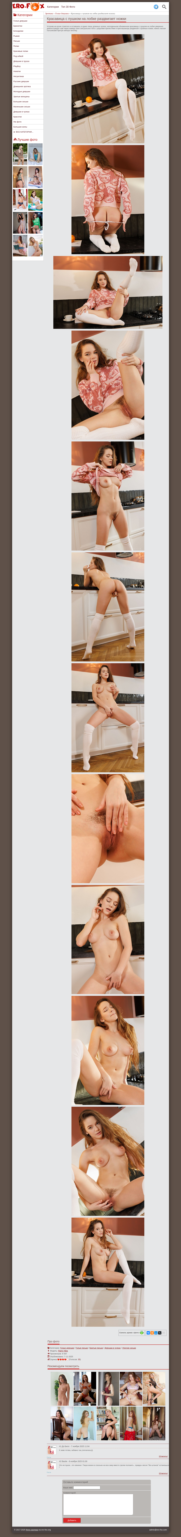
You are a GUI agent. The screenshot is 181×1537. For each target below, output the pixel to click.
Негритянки (19, 76)
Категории (53, 6)
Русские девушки (21, 81)
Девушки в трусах (21, 61)
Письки (17, 41)
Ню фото (18, 122)
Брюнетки (18, 26)
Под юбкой (18, 56)
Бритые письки (96, 1348)
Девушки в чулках (22, 112)
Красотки (18, 117)
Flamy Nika (63, 1351)
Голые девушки (20, 21)
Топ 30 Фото (68, 6)
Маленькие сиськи (22, 107)
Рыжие (17, 36)
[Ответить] (163, 1456)
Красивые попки (21, 51)
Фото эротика (32, 1534)
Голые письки (82, 1348)
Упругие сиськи (129, 1348)
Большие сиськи (21, 102)
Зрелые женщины (22, 96)
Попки (16, 46)
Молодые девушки (22, 91)
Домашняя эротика (22, 86)
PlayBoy (17, 66)
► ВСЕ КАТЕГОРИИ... (23, 132)
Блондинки (18, 31)
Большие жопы (20, 127)
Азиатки (17, 71)
